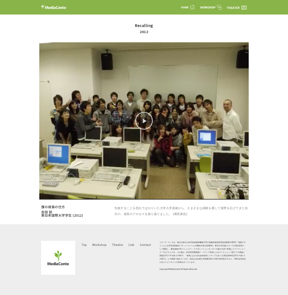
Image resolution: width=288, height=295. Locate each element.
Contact (145, 245)
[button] (144, 120)
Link (131, 245)
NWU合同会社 (240, 259)
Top (84, 245)
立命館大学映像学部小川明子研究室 (210, 259)
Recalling (144, 25)
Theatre (117, 245)
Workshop (99, 245)
